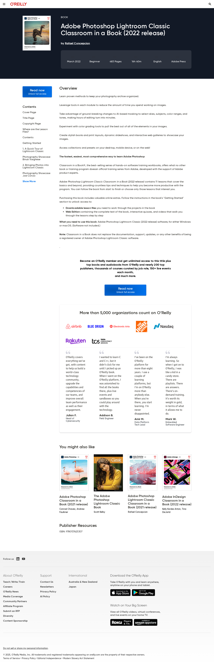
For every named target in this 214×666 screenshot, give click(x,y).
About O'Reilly (13, 575)
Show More (29, 181)
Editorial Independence (49, 658)
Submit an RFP (11, 611)
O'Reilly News (10, 591)
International (78, 575)
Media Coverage (13, 596)
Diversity (8, 616)
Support (46, 575)
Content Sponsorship (15, 620)
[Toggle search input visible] (210, 4)
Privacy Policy (48, 591)
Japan (72, 586)
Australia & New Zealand (83, 581)
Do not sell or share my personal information (25, 648)
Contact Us (46, 581)
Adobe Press (178, 61)
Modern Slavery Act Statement (78, 658)
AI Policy (45, 596)
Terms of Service (11, 658)
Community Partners (15, 601)
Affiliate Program (13, 606)
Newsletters (47, 586)
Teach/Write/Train (14, 581)
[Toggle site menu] (4, 4)
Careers (7, 586)
